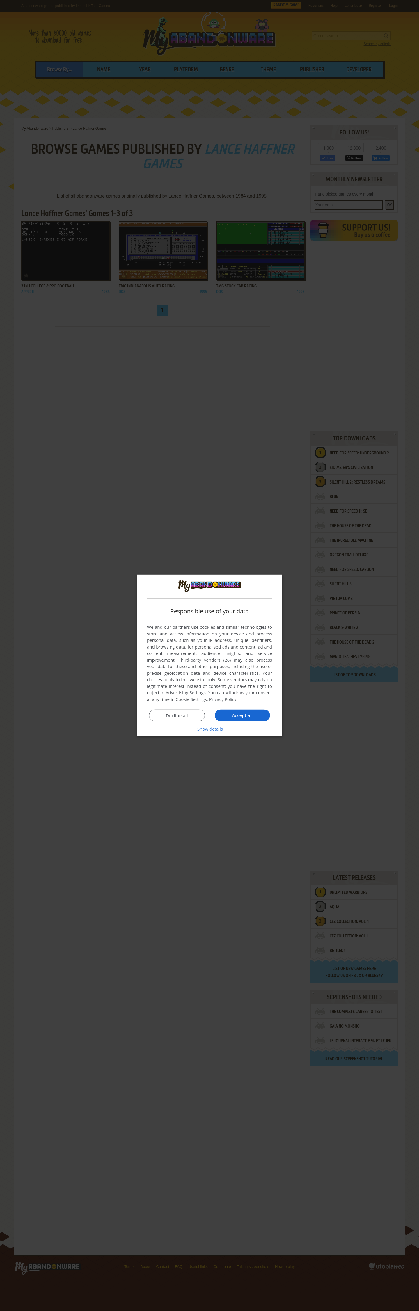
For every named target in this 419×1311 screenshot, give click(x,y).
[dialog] (209, 655)
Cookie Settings (191, 699)
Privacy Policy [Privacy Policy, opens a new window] (223, 699)
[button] (209, 729)
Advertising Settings (186, 692)
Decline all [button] (177, 715)
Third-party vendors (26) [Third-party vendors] (204, 660)
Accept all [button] (242, 715)
